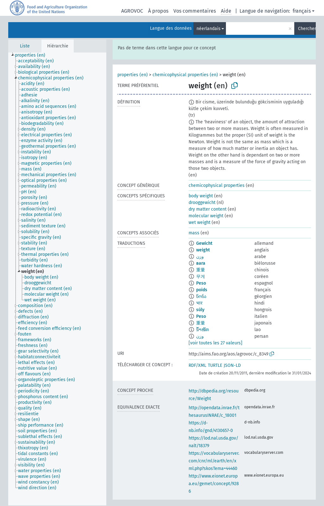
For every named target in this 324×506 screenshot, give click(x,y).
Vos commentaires (194, 11)
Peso (201, 283)
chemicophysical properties (217, 185)
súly (200, 309)
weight (203, 250)
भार (199, 303)
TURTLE (215, 365)
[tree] (57, 278)
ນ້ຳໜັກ (202, 329)
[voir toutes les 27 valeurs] (215, 343)
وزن (200, 256)
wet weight (199, 222)
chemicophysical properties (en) (185, 74)
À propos (158, 11)
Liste (25, 46)
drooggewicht (202, 202)
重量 (200, 270)
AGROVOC (132, 11)
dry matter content (208, 209)
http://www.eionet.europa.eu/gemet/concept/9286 (214, 483)
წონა (201, 296)
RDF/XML (197, 365)
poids (201, 290)
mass (194, 233)
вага (200, 263)
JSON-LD (232, 365)
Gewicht (204, 243)
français (302, 11)
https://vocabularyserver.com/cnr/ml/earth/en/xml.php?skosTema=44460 (214, 461)
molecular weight (206, 216)
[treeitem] (33, 55)
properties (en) (132, 74)
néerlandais (208, 28)
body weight (201, 196)
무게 (200, 276)
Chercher (307, 28)
